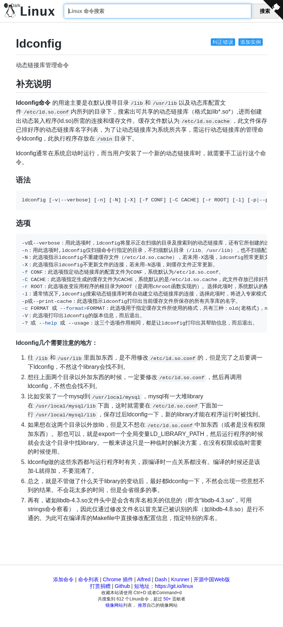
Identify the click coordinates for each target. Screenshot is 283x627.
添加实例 (250, 42)
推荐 (142, 605)
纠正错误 (223, 42)
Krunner (180, 579)
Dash (161, 579)
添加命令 (63, 579)
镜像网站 (114, 605)
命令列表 (88, 579)
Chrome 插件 (118, 579)
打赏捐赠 (100, 586)
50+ (167, 599)
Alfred (144, 579)
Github (122, 586)
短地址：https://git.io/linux (163, 586)
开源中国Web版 (211, 579)
